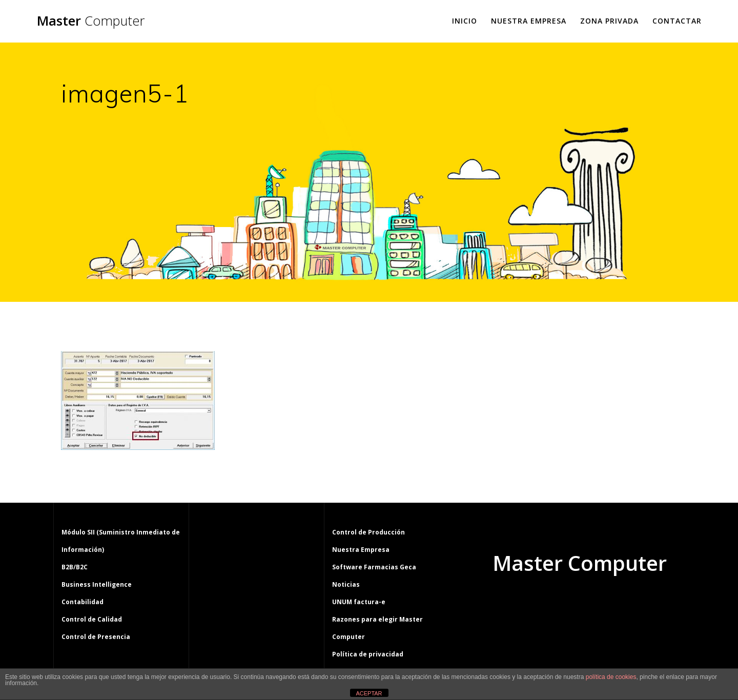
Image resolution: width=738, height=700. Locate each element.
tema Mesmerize (609, 602)
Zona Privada (609, 21)
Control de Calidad (91, 619)
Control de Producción (368, 532)
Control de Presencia (95, 636)
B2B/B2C (74, 567)
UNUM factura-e (358, 602)
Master (91, 21)
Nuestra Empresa (528, 21)
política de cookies (611, 677)
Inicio (464, 21)
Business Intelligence (96, 584)
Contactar (677, 21)
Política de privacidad (367, 654)
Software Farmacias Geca (374, 567)
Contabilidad (82, 602)
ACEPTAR (369, 693)
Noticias (346, 584)
